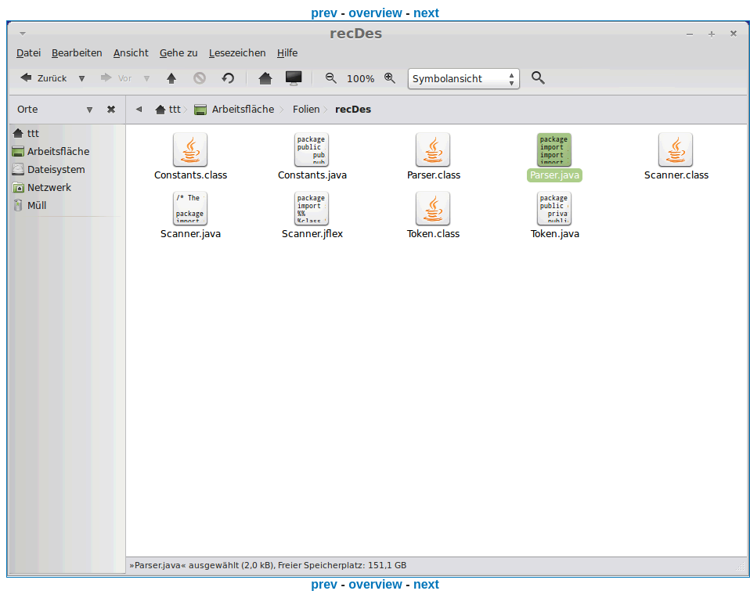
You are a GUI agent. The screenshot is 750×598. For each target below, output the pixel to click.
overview (375, 13)
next (426, 13)
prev (324, 13)
